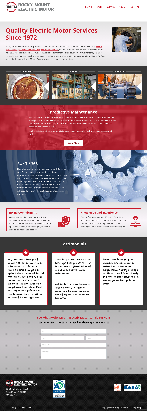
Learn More (73, 143)
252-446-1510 (16, 4)
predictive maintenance (29, 49)
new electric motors (49, 49)
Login (104, 407)
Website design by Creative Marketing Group (124, 407)
